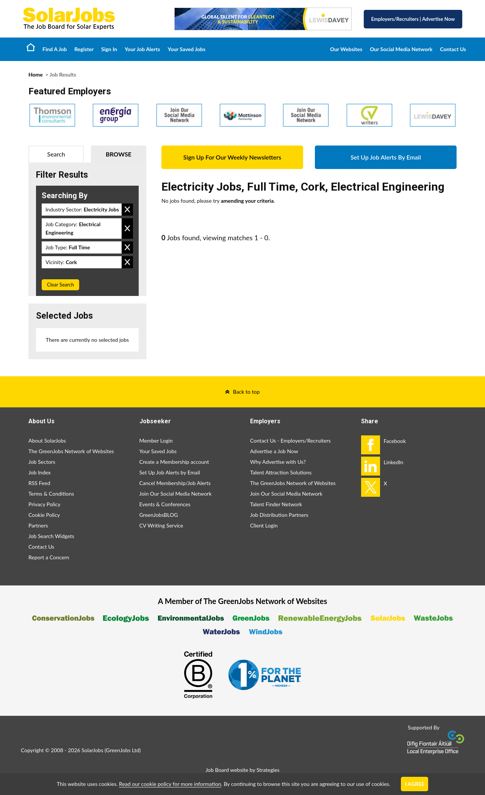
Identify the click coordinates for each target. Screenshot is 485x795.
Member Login (156, 440)
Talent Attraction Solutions (280, 472)
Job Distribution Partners (279, 515)
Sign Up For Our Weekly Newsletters (232, 157)
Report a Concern (48, 557)
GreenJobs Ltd (122, 750)
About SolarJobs (47, 440)
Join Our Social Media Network (175, 493)
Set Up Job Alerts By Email (385, 157)
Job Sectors (41, 462)
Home (31, 47)
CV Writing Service (161, 525)
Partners (38, 525)
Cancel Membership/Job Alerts (175, 483)
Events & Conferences (165, 504)
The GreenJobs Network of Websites (71, 451)
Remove (127, 209)
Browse (118, 154)
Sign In (109, 49)
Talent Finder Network (276, 504)
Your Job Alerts (142, 49)
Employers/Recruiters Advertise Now (413, 19)
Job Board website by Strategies (242, 770)
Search (56, 154)
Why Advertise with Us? (278, 462)
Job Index (39, 472)
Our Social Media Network (401, 49)
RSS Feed (39, 483)
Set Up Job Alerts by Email (169, 472)
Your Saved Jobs (186, 49)
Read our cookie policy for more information (170, 784)
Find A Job (54, 49)
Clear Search (60, 285)
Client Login (264, 525)
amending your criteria (247, 200)
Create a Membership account (174, 462)
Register (84, 49)
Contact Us (453, 49)
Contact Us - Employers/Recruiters (290, 440)
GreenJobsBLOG (158, 515)
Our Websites (346, 49)
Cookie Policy (44, 515)
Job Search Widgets (51, 536)
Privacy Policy (44, 504)
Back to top (246, 391)
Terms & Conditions (51, 493)
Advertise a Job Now (274, 451)
